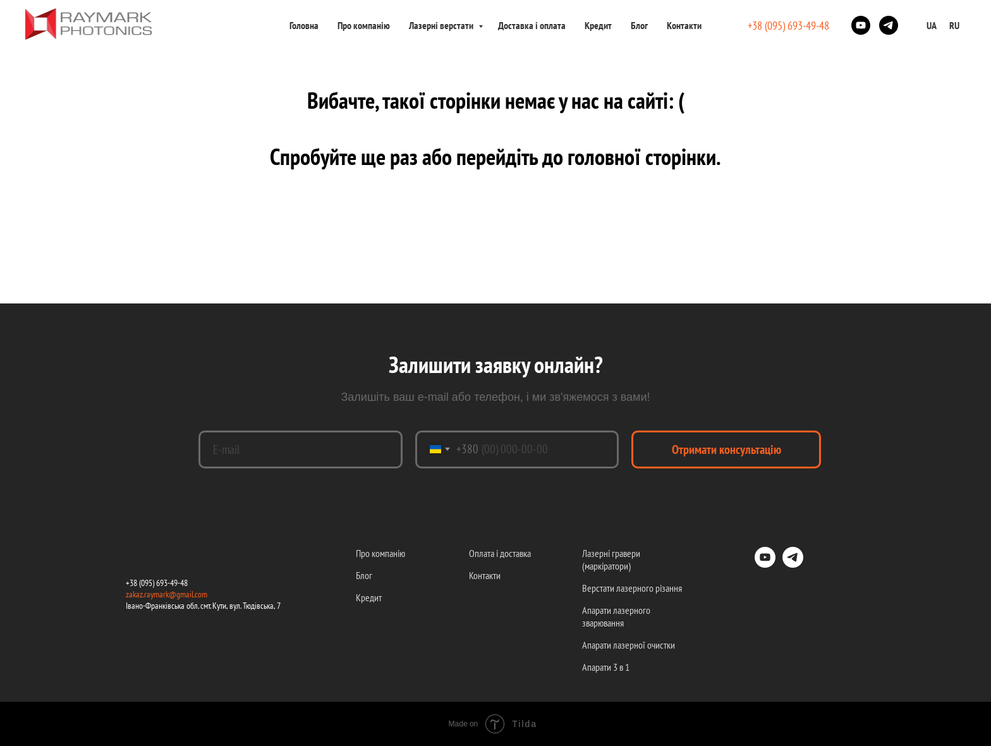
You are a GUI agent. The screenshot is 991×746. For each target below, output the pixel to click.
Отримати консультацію (726, 449)
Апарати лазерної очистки (628, 645)
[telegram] (888, 25)
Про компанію (363, 25)
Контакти (684, 25)
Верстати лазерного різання (632, 588)
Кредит (598, 25)
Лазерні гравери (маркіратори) (611, 559)
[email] (300, 449)
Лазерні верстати (442, 25)
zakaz (134, 594)
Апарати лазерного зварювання (616, 616)
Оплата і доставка (500, 553)
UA (932, 25)
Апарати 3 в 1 (605, 667)
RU (954, 25)
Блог (639, 25)
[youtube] (860, 25)
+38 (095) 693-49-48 (788, 25)
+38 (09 (137, 583)
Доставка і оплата (532, 25)
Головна (304, 25)
